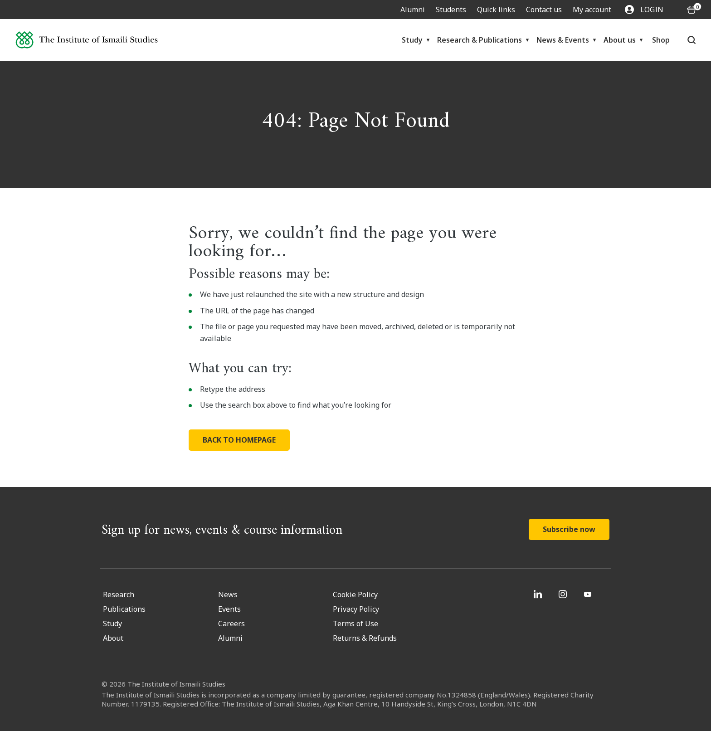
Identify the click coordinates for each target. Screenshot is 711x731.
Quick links (496, 10)
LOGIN (644, 10)
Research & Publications (479, 40)
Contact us (544, 10)
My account (592, 10)
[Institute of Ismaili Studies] (86, 40)
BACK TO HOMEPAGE (239, 440)
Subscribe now (569, 529)
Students (451, 10)
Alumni (412, 10)
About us (620, 40)
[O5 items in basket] (691, 10)
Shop (661, 40)
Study (412, 40)
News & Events (562, 40)
